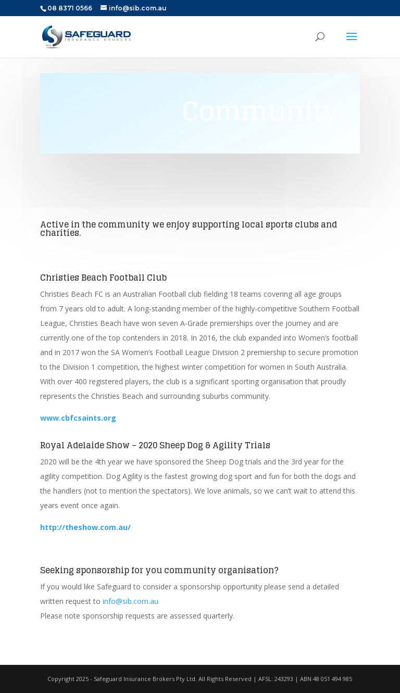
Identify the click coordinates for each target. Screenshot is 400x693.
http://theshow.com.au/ (85, 527)
